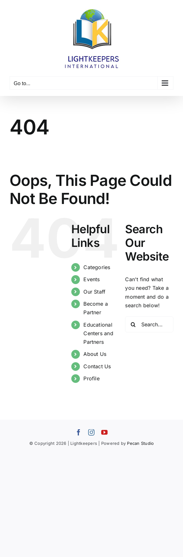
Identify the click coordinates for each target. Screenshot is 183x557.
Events (91, 279)
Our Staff (94, 292)
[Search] (133, 324)
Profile (91, 378)
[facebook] (78, 432)
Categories (96, 267)
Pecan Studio (140, 443)
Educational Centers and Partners (98, 333)
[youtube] (104, 432)
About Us (94, 354)
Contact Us (97, 366)
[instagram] (91, 432)
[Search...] (149, 324)
